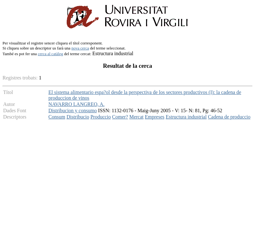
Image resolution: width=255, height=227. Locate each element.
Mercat (136, 116)
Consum (56, 116)
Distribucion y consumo (72, 110)
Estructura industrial (186, 116)
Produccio (100, 116)
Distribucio (77, 116)
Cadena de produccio (229, 116)
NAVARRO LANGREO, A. (76, 104)
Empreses (154, 116)
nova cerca (80, 48)
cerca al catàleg (50, 53)
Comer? (120, 116)
